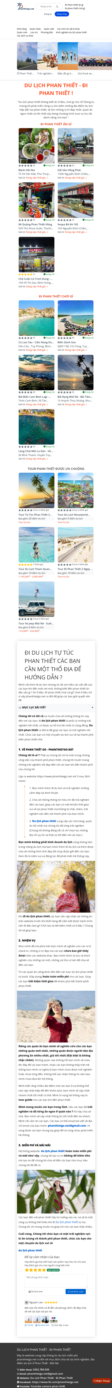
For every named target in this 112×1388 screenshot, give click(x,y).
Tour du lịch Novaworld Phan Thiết (73, 515)
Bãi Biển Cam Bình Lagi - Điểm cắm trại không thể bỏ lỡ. (35, 397)
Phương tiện (47, 32)
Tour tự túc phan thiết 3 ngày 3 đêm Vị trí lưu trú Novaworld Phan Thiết (35, 515)
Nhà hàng (22, 28)
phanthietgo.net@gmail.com (45, 1373)
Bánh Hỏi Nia (27, 170)
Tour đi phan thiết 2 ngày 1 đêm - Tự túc (75, 569)
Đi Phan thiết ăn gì (74, 4)
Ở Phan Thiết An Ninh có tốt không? (25, 73)
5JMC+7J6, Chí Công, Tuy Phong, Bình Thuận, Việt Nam (75, 346)
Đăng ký (48, 14)
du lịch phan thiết (66, 1222)
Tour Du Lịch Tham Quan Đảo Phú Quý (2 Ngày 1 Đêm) (37, 569)
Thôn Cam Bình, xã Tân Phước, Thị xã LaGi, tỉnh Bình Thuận (36, 401)
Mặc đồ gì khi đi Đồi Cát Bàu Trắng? (66, 73)
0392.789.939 (41, 1369)
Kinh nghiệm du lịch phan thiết (71, 32)
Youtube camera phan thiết (48, 1386)
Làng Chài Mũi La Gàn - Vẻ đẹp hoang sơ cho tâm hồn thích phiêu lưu (36, 451)
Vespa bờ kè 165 (68, 224)
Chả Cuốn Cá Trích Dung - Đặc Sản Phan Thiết (34, 279)
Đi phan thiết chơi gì (75, 8)
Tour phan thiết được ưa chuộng (56, 469)
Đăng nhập (62, 14)
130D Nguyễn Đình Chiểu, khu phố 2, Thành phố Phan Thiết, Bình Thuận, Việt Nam (74, 174)
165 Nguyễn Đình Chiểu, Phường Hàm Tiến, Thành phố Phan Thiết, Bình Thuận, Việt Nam (75, 228)
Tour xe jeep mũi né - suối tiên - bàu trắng (35, 623)
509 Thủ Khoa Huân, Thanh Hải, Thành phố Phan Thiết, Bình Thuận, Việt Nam (35, 228)
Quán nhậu (35, 28)
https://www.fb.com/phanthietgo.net (55, 1382)
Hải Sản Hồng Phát (69, 170)
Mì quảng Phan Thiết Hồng (35, 224)
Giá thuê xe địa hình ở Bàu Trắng (85, 73)
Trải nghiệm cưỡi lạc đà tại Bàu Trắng (45, 73)
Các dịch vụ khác (25, 35)
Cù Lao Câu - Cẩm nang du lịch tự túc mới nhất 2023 (35, 342)
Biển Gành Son (67, 342)
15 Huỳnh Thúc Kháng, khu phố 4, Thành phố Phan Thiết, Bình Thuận (75, 401)
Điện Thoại (103, 1381)
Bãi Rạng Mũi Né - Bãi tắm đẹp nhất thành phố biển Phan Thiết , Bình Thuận (74, 397)
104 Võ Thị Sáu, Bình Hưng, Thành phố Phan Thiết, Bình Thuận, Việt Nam (35, 283)
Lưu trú (34, 32)
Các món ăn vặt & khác (68, 28)
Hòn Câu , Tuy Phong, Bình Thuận (35, 346)
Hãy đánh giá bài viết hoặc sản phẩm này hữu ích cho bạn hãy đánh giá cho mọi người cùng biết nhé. (56, 1266)
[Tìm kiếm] (57, 6)
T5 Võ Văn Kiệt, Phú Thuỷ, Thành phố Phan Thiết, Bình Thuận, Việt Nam (35, 174)
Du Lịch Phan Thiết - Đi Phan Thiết (51, 1378)
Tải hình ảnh (36, 1291)
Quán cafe (49, 28)
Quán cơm (22, 32)
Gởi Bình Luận (75, 1291)
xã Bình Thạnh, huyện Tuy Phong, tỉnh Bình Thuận (34, 455)
